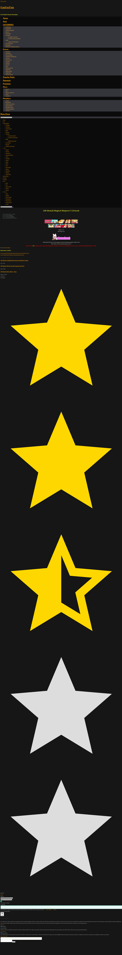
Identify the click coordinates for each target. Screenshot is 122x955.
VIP (33, 245)
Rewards (7, 144)
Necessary (4, 926)
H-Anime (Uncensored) (12, 137)
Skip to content (3, 1)
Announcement (9, 128)
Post (4, 121)
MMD (7, 139)
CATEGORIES (6, 123)
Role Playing (8, 167)
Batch (7, 130)
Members (5, 191)
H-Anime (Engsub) (12, 135)
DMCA (7, 188)
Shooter (7, 169)
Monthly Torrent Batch (10, 146)
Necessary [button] (2, 924)
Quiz (7, 165)
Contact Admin (9, 202)
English (7, 149)
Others (7, 162)
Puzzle (7, 163)
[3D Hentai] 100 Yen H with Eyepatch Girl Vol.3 (12, 266)
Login (7, 193)
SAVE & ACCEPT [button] (4, 936)
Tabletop (7, 172)
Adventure (8, 158)
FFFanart (7, 132)
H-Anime (7, 134)
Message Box (8, 198)
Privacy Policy (8, 186)
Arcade (7, 160)
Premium (5, 179)
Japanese (7, 151)
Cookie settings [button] (48, 909)
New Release (8, 142)
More (4, 181)
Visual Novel (8, 174)
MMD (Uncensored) (12, 141)
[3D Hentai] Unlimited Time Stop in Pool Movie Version (14, 260)
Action (7, 156)
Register (7, 195)
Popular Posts (5, 176)
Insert (15, 942)
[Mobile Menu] (5, 114)
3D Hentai (8, 127)
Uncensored (8, 153)
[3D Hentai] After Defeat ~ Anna (9, 271)
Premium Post (8, 200)
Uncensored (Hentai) (6, 247)
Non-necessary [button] (3, 931)
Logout (7, 204)
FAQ (7, 184)
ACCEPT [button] (54, 909)
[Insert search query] (6, 117)
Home (4, 120)
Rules (7, 183)
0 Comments (11, 216)
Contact (7, 190)
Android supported (9, 155)
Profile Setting (8, 197)
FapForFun (7, 7)
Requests (5, 177)
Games (4, 148)
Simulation (8, 170)
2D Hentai (8, 125)
